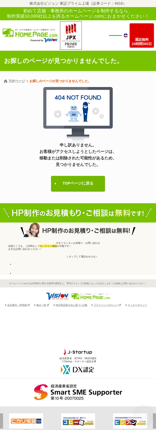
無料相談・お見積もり (115, 35)
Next (154, 399)
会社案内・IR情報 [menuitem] (17, 305)
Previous (1, 399)
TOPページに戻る (78, 183)
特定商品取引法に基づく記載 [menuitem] (71, 305)
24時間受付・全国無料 (25, 266)
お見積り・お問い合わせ (26, 273)
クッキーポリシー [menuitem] (137, 305)
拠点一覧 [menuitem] (41, 305)
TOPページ (17, 81)
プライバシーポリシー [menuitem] (106, 305)
